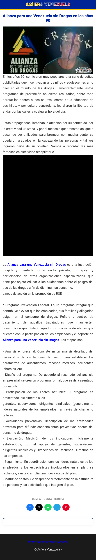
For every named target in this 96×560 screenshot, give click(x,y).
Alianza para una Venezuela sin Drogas (36, 264)
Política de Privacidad (42, 542)
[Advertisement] (48, 180)
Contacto (62, 542)
